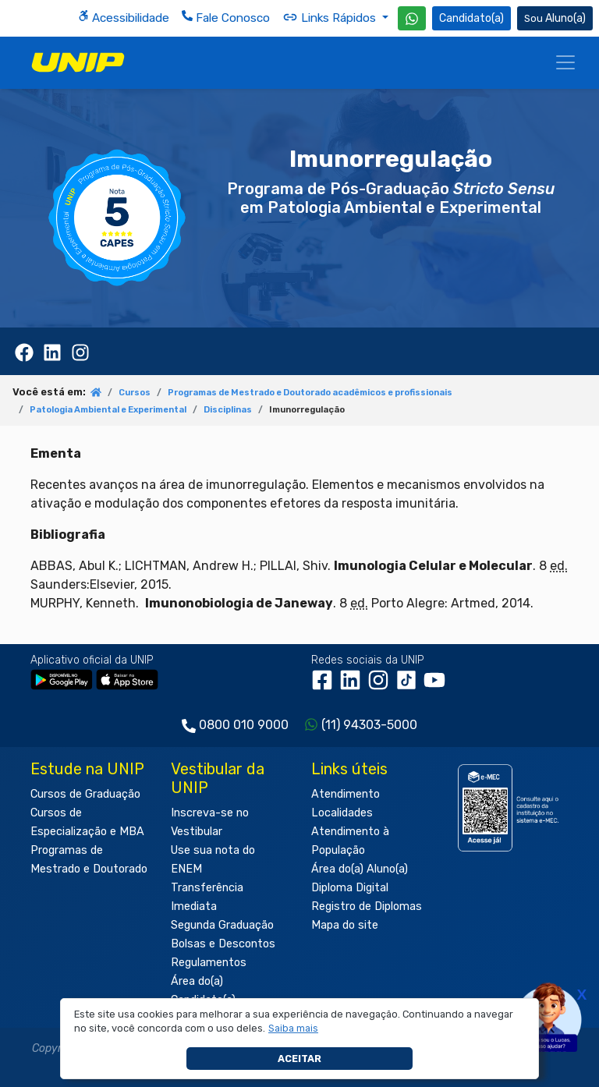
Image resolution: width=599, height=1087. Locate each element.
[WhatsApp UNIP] (412, 18)
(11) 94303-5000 (369, 724)
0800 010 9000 (244, 724)
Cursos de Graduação (85, 794)
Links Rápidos (330, 17)
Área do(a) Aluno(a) (359, 869)
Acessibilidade (123, 17)
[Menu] (565, 62)
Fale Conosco (226, 17)
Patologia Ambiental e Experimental (108, 410)
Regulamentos (208, 962)
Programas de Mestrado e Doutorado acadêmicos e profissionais (310, 393)
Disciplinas (228, 410)
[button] (294, 1028)
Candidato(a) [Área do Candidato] (471, 18)
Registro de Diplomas (366, 906)
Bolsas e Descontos (223, 944)
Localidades (342, 813)
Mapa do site (344, 925)
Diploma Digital (349, 887)
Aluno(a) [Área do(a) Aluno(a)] (555, 18)
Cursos (135, 393)
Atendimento (345, 794)
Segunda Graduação (222, 925)
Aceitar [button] (299, 1058)
